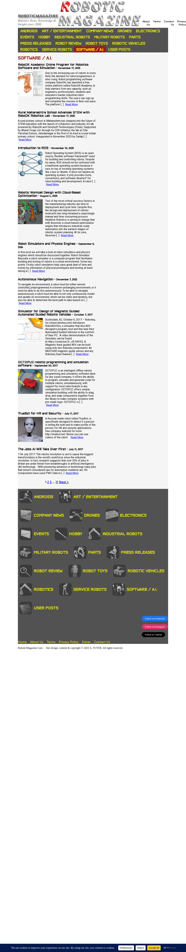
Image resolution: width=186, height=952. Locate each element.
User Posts (119, 49)
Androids (28, 31)
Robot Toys (97, 43)
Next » (64, 482)
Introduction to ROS (33, 148)
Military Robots (109, 37)
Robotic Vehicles (128, 43)
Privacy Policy (181, 23)
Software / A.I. (90, 49)
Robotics (29, 49)
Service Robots (57, 49)
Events (27, 37)
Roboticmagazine (38, 16)
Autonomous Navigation (35, 279)
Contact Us (102, 642)
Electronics (148, 31)
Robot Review (68, 43)
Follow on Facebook (155, 618)
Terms (156, 21)
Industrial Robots (72, 37)
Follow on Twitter (153, 634)
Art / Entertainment (62, 31)
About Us (36, 642)
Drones (125, 31)
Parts (134, 37)
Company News (99, 31)
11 (57, 482)
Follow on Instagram (155, 626)
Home (22, 642)
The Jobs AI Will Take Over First (42, 449)
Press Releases (35, 43)
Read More (71, 104)
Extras (86, 642)
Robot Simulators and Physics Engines (46, 244)
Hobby (44, 37)
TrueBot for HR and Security (39, 413)
